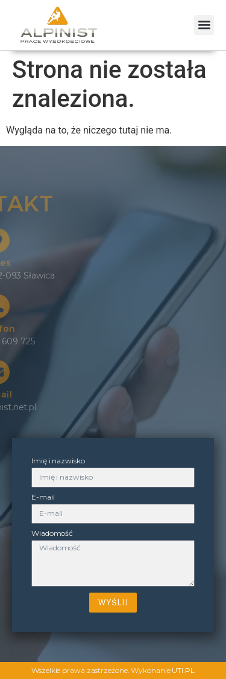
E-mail (42, 497)
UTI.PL (183, 670)
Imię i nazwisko (58, 461)
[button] (204, 25)
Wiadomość (52, 534)
